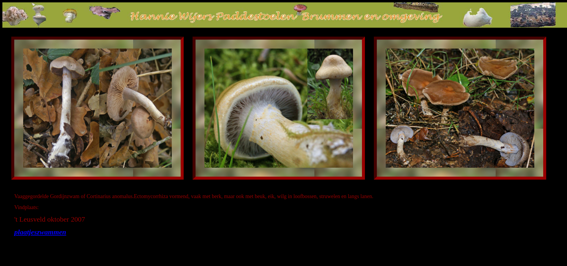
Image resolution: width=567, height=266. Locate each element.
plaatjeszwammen (40, 232)
